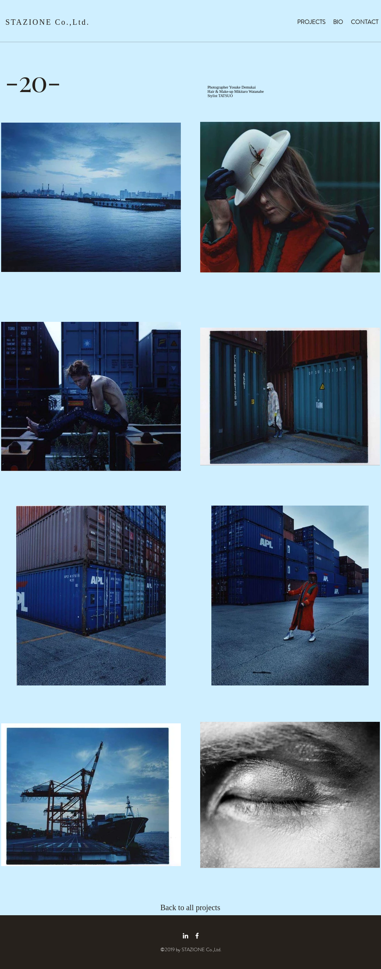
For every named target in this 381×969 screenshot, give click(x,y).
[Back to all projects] (195, 907)
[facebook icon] (197, 936)
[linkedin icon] (185, 936)
